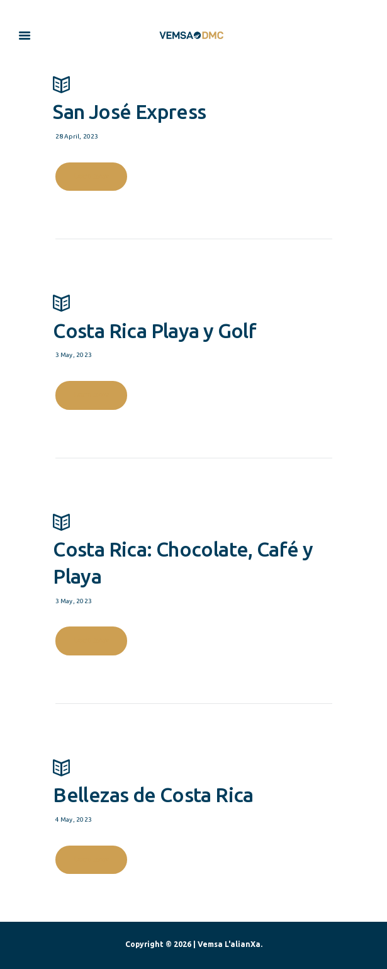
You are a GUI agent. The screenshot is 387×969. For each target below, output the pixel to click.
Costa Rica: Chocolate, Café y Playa (192, 548)
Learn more (91, 176)
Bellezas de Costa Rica (192, 780)
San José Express (192, 97)
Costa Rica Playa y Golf (192, 315)
